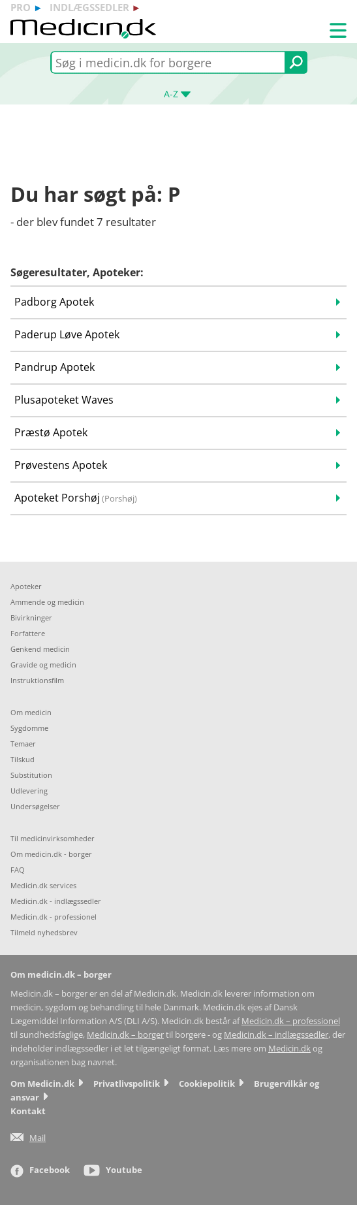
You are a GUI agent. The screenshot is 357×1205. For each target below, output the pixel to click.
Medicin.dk (289, 1048)
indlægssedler (89, 7)
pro (20, 7)
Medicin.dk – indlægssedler (276, 1034)
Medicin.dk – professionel (290, 1021)
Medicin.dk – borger (125, 1034)
